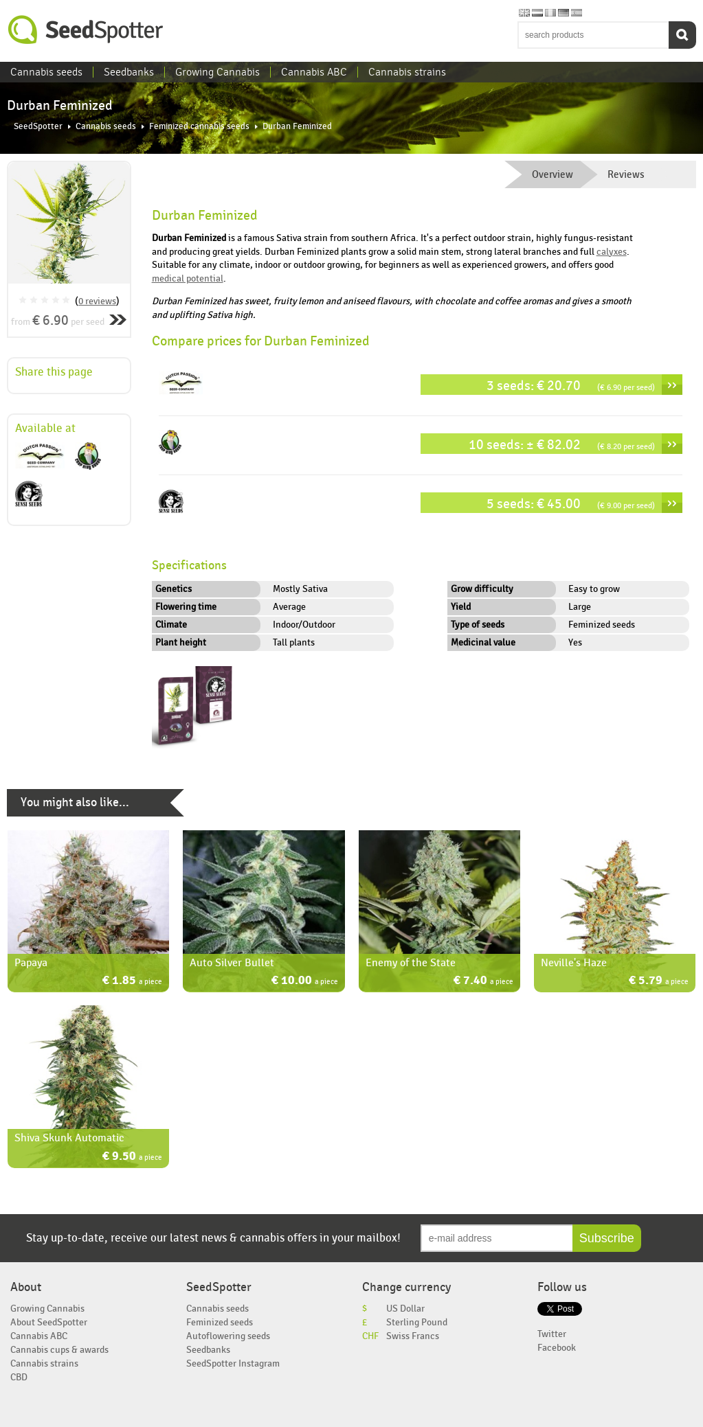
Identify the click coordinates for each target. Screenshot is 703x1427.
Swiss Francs (412, 1336)
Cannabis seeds (46, 72)
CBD (18, 1377)
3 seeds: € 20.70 (571, 385)
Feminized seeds (219, 1322)
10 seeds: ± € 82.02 (562, 445)
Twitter (551, 1334)
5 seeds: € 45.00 (571, 504)
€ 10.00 (304, 981)
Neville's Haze (574, 963)
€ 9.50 (132, 1157)
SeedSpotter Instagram (233, 1363)
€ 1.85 (132, 981)
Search (682, 35)
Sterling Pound (416, 1322)
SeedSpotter (86, 29)
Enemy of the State (411, 963)
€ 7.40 (483, 981)
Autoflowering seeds (228, 1336)
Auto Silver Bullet (232, 963)
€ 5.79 (659, 981)
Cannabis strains (407, 72)
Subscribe (606, 1238)
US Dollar (405, 1308)
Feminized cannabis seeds (199, 127)
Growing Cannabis (217, 72)
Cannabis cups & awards (59, 1350)
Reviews (626, 174)
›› (672, 384)
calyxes (611, 252)
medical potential (187, 278)
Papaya (30, 963)
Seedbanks (129, 72)
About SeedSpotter (48, 1322)
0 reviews (97, 301)
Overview (552, 174)
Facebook (556, 1348)
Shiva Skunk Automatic (69, 1138)
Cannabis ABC (314, 72)
